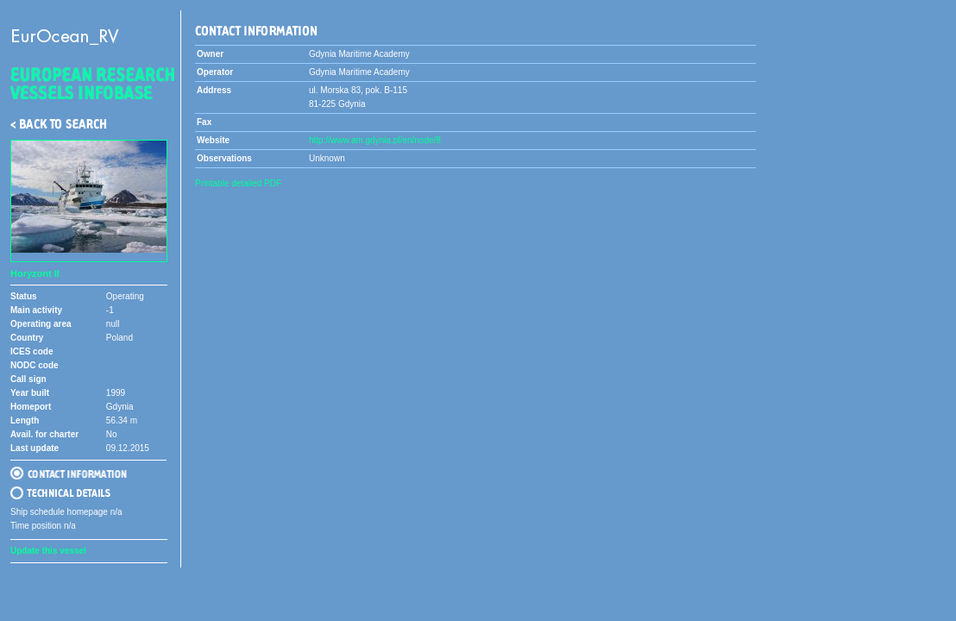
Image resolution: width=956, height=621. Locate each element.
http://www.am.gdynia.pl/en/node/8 (375, 140)
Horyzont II (35, 273)
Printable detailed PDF (238, 183)
